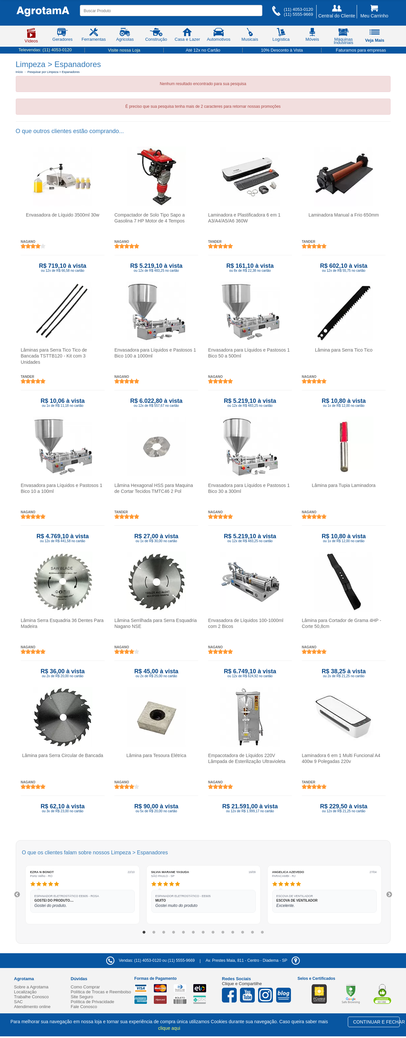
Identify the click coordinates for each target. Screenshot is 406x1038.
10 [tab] (232, 932)
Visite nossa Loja (124, 50)
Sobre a (31, 986)
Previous (17, 894)
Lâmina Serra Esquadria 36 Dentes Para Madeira (62, 623)
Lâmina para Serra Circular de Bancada (62, 755)
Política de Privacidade (92, 1001)
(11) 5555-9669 (298, 14)
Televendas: (45, 49)
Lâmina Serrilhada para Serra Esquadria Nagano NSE (155, 623)
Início (19, 72)
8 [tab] (213, 932)
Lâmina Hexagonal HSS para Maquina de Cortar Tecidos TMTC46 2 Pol (153, 488)
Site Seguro (82, 996)
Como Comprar (85, 986)
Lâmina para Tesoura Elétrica (156, 755)
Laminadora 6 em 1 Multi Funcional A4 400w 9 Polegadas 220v (341, 758)
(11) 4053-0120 (298, 9)
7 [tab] (203, 932)
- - (252, 960)
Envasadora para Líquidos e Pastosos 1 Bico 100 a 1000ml (155, 352)
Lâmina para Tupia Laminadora (343, 485)
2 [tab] (154, 932)
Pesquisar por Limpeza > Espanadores (54, 72)
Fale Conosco (84, 1006)
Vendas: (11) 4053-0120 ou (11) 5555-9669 (150, 960)
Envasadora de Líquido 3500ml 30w (62, 215)
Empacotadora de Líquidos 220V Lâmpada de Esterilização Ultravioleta (246, 758)
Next (389, 894)
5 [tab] (183, 932)
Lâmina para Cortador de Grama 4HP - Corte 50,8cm (341, 623)
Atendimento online (32, 1006)
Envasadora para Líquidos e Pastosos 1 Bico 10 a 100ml (61, 488)
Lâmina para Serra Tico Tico (343, 350)
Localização (25, 991)
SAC (18, 1001)
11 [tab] (242, 932)
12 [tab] (252, 932)
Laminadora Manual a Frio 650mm (343, 215)
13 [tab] (262, 932)
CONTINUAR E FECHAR (376, 1022)
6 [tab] (193, 932)
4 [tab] (173, 932)
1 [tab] (144, 932)
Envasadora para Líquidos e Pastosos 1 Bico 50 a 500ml (249, 352)
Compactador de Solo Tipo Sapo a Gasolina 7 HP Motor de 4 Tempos (149, 217)
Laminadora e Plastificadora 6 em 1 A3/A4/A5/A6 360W (244, 217)
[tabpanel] (82, 894)
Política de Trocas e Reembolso (101, 991)
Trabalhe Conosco (31, 996)
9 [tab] (223, 932)
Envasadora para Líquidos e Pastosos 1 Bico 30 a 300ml (249, 488)
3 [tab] (163, 932)
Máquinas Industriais (343, 37)
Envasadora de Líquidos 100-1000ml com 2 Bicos (245, 623)
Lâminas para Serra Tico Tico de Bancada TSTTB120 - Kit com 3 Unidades (54, 355)
